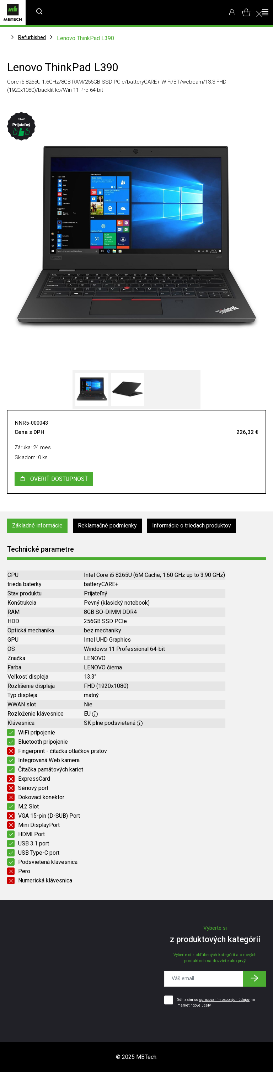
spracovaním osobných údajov (224, 999)
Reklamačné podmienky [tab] (107, 525)
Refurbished (32, 37)
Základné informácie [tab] (37, 525)
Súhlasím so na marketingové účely (216, 1002)
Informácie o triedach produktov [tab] (191, 525)
